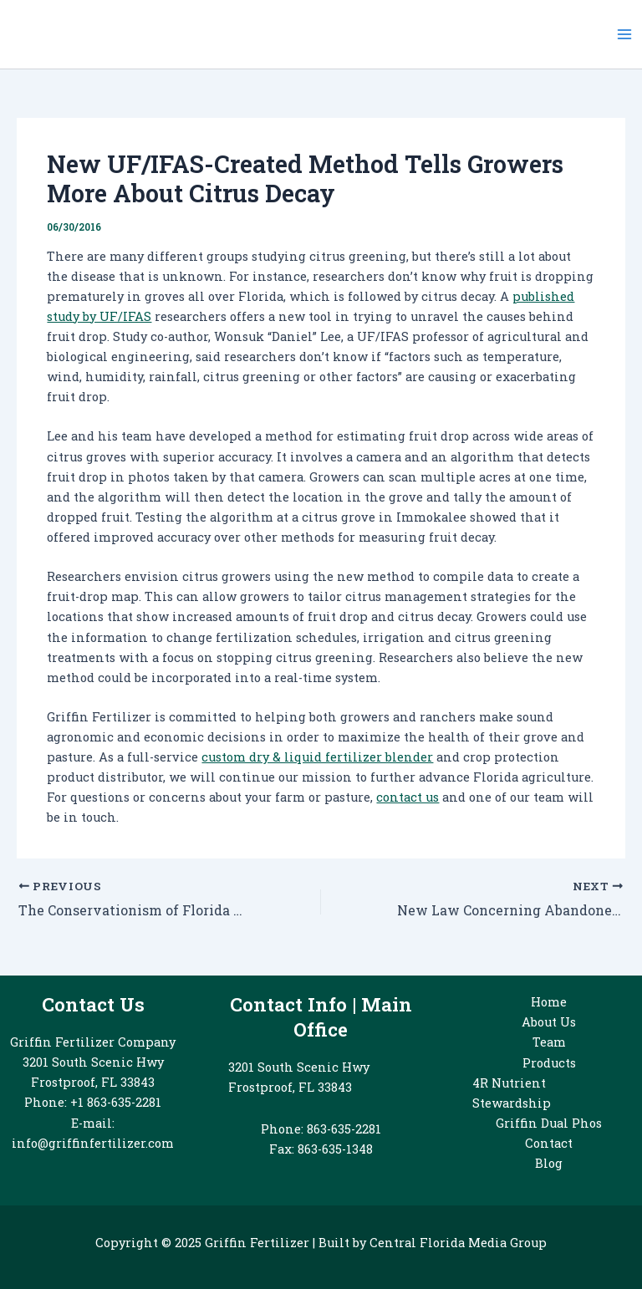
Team (549, 1042)
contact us (407, 797)
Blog (549, 1163)
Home (549, 1002)
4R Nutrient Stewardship (511, 1093)
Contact (549, 1143)
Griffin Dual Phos (549, 1123)
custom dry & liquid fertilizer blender (317, 757)
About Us (549, 1022)
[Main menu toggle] (624, 34)
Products (549, 1063)
